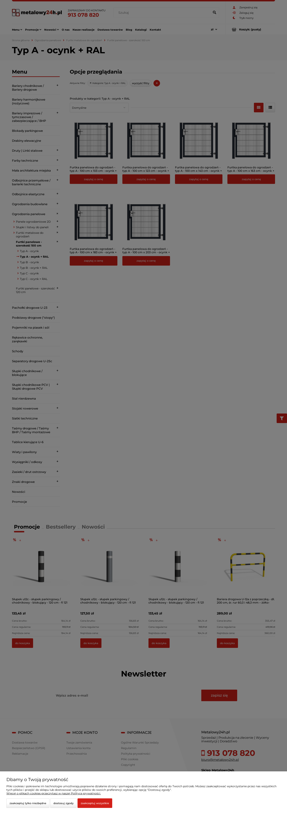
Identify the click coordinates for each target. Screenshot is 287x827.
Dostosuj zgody (63, 803)
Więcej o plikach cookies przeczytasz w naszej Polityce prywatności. (53, 793)
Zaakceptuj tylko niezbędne (28, 803)
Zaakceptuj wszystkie (95, 803)
